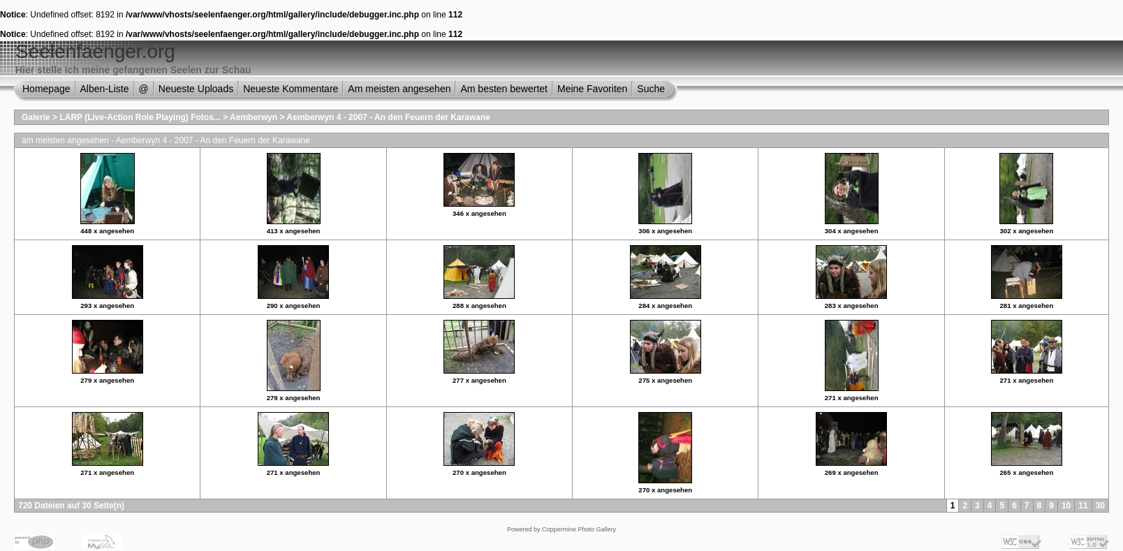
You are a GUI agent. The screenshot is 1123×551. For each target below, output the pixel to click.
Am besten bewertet (504, 88)
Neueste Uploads (196, 88)
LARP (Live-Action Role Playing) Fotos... (139, 117)
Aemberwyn (253, 117)
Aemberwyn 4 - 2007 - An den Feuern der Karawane (388, 117)
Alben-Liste (104, 88)
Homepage (46, 88)
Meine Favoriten (592, 88)
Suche (651, 88)
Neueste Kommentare (290, 88)
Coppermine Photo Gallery (579, 529)
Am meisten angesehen (399, 88)
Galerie (36, 117)
